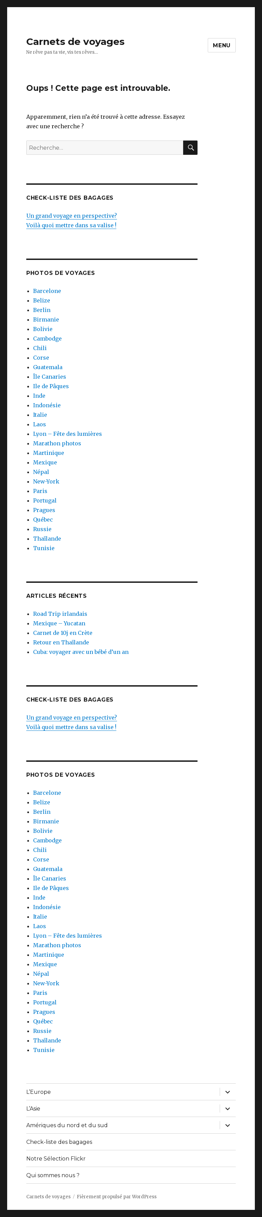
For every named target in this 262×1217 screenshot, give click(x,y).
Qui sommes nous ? (52, 1175)
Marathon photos (57, 443)
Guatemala (47, 367)
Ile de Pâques (51, 386)
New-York (46, 481)
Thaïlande (47, 538)
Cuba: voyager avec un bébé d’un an (81, 651)
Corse (41, 357)
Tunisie (44, 548)
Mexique (45, 462)
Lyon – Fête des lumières (67, 433)
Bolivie (43, 329)
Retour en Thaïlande (61, 642)
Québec (43, 519)
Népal (41, 471)
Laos (39, 424)
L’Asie (33, 1108)
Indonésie (47, 405)
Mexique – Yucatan (59, 623)
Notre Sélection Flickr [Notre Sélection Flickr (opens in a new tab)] (56, 1158)
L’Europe (38, 1092)
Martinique (48, 452)
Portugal (45, 500)
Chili (40, 348)
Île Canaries (49, 376)
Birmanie (46, 319)
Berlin (41, 310)
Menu (222, 45)
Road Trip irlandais (60, 613)
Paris (40, 491)
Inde (39, 395)
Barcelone (47, 290)
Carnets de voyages (75, 41)
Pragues (44, 510)
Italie (40, 414)
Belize (41, 300)
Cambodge (47, 338)
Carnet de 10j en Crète (62, 632)
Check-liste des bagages (59, 1142)
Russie (42, 529)
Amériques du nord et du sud (67, 1125)
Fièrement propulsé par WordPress (117, 1197)
